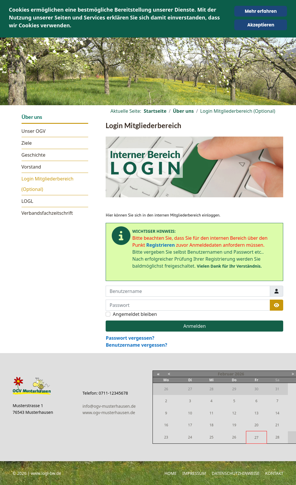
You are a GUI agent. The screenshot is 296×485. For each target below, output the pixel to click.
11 (212, 413)
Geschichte (33, 155)
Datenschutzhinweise (236, 473)
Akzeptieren (260, 25)
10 (190, 413)
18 (212, 425)
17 (190, 425)
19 (234, 425)
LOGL (27, 201)
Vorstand (31, 167)
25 (212, 437)
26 (234, 437)
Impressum (194, 473)
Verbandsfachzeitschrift (47, 213)
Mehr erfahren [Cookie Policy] (261, 11)
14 (277, 413)
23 (166, 437)
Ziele (27, 143)
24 (190, 437)
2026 (239, 374)
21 (277, 425)
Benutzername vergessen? (136, 345)
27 (256, 437)
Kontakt (274, 473)
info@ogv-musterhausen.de (109, 406)
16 (166, 425)
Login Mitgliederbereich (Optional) (48, 184)
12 (234, 413)
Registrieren (160, 245)
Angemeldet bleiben (135, 314)
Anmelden (194, 326)
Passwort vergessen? (130, 338)
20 (256, 425)
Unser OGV (34, 131)
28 (277, 437)
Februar (226, 374)
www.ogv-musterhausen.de (109, 412)
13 (256, 413)
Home (170, 473)
